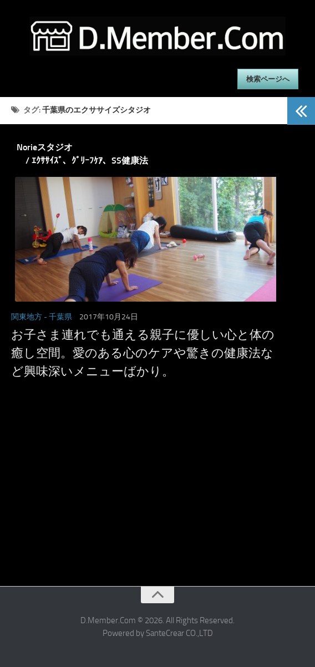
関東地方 (26, 317)
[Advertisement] (143, 503)
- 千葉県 (58, 317)
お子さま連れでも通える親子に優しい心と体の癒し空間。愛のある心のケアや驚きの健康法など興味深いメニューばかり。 (143, 353)
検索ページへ (267, 79)
